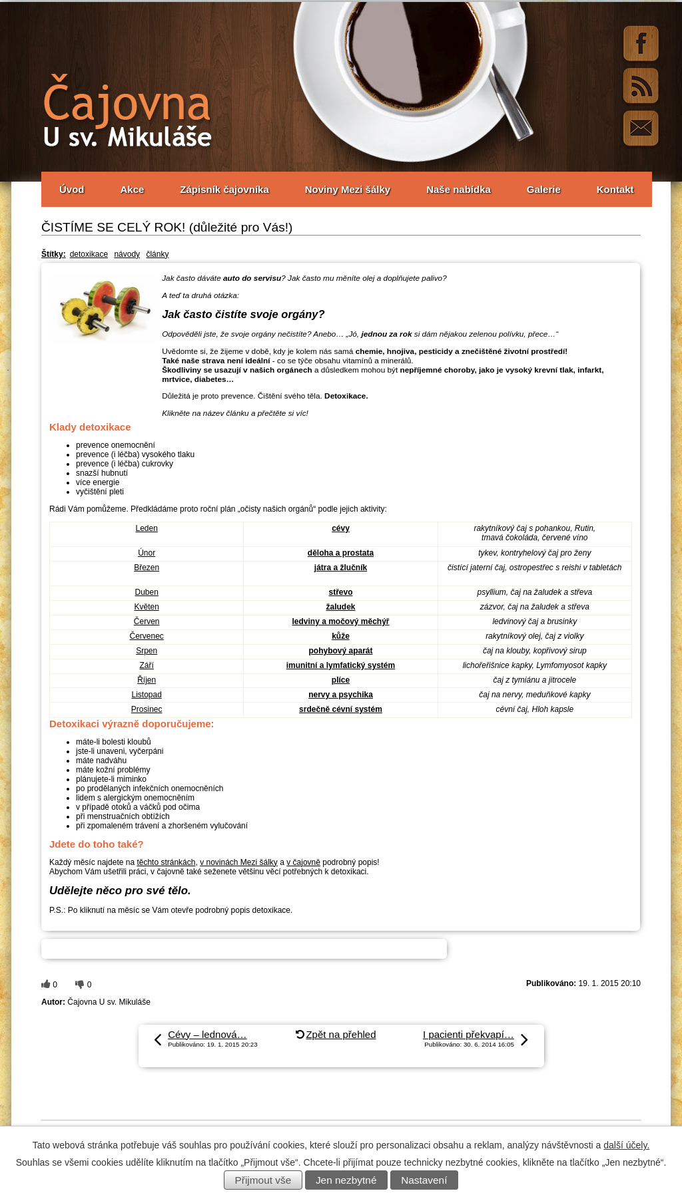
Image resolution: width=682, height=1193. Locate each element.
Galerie (544, 189)
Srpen (146, 650)
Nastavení (424, 1180)
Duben (146, 592)
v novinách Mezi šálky (239, 862)
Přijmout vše (263, 1180)
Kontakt (615, 189)
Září (146, 665)
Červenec (146, 636)
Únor (146, 553)
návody (127, 254)
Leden (146, 528)
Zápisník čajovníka (224, 189)
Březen (146, 567)
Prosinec (147, 709)
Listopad (146, 694)
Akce (133, 189)
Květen (146, 606)
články (157, 254)
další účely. (626, 1145)
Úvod (72, 189)
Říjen (146, 680)
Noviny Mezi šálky (347, 189)
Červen (147, 621)
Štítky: (53, 254)
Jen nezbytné (346, 1180)
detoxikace (89, 254)
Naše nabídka (458, 189)
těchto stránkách (166, 862)
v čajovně (303, 862)
